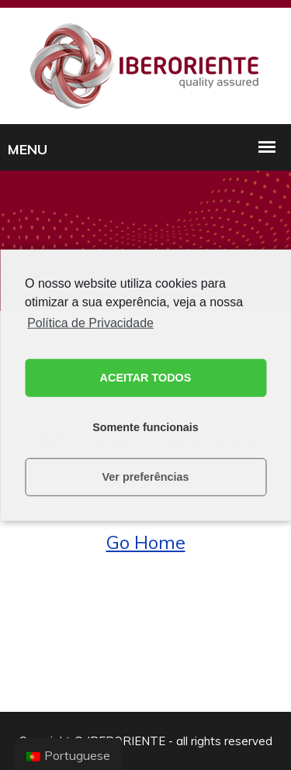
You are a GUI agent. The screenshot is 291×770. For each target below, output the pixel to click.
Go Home (145, 542)
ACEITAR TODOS (146, 377)
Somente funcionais (145, 427)
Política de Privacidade (90, 322)
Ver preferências (145, 477)
